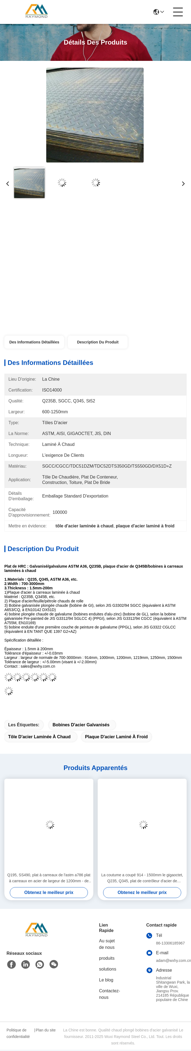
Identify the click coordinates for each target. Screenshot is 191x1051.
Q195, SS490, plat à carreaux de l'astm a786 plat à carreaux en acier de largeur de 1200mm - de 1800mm (48, 878)
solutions (107, 969)
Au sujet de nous (107, 944)
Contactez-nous (109, 994)
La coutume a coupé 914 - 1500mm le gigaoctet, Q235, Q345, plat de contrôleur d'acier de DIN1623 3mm (142, 878)
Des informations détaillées (34, 342)
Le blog (106, 980)
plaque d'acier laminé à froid (116, 736)
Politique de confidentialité (18, 1033)
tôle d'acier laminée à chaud (39, 736)
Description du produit (97, 342)
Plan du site (46, 1030)
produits (107, 958)
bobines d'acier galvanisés (81, 724)
